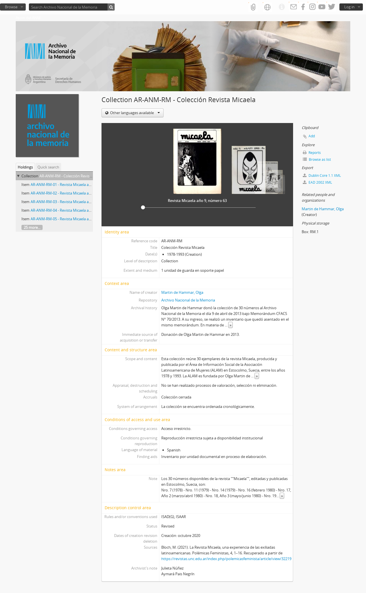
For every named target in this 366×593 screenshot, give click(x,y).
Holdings (25, 167)
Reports (312, 152)
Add (312, 136)
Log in (349, 6)
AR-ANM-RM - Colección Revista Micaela (73, 176)
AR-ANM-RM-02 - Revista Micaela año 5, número (71, 193)
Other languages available (134, 112)
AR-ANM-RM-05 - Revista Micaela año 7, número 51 (73, 218)
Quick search (48, 167)
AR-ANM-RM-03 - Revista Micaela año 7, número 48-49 (76, 201)
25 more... (32, 227)
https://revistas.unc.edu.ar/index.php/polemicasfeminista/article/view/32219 (226, 558)
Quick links (281, 7)
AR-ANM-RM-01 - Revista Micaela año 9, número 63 (73, 184)
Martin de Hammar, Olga (182, 292)
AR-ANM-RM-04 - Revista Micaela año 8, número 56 (73, 210)
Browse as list (317, 159)
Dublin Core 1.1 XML (322, 175)
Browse (11, 6)
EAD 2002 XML (317, 182)
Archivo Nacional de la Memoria (188, 300)
